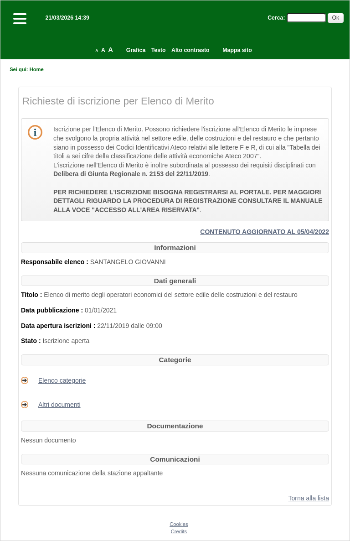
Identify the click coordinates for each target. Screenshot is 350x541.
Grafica (135, 50)
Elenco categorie (62, 380)
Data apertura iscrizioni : (59, 325)
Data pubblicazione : (53, 310)
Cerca (275, 18)
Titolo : (32, 294)
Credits (179, 531)
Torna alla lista (308, 498)
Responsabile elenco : (55, 261)
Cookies (179, 524)
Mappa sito (237, 50)
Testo (158, 50)
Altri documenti (59, 404)
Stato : (31, 340)
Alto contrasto (190, 50)
